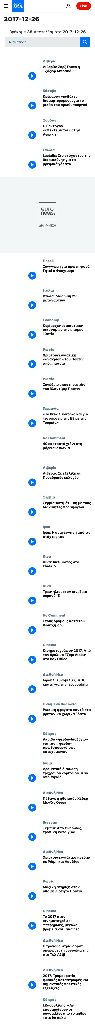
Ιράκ (46, 527)
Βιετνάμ (50, 822)
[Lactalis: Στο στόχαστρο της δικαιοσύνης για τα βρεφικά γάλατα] (67, 162)
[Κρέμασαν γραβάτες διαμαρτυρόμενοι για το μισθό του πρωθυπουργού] (67, 103)
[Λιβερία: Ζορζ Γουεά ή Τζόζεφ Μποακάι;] (67, 74)
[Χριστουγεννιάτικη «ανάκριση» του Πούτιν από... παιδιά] (67, 362)
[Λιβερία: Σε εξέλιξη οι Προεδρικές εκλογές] (67, 480)
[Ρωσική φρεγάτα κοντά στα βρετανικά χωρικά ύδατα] (67, 717)
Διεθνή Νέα (53, 674)
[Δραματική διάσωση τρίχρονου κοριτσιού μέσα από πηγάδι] (67, 776)
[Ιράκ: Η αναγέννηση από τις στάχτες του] (67, 539)
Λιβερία (49, 61)
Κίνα (47, 556)
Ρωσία (48, 349)
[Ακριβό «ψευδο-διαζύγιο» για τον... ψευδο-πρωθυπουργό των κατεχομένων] (67, 746)
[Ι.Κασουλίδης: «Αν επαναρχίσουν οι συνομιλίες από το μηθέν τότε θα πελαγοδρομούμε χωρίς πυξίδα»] (67, 1012)
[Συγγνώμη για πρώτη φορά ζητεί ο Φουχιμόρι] (67, 273)
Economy (51, 320)
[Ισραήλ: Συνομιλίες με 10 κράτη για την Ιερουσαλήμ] (67, 687)
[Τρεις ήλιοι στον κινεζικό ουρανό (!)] (67, 598)
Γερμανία (51, 408)
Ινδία (47, 763)
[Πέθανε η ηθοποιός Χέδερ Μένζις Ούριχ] (67, 805)
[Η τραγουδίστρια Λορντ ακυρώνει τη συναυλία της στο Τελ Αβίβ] (67, 953)
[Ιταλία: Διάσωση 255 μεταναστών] (67, 303)
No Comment (54, 438)
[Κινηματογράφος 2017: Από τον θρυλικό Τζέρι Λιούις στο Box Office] (67, 657)
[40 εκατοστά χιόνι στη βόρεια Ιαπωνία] (67, 451)
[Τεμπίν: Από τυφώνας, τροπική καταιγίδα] (67, 835)
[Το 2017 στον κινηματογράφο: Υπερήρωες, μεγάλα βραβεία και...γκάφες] (67, 923)
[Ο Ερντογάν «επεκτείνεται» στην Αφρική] (67, 133)
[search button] (85, 42)
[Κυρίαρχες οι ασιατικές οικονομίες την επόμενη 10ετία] (67, 332)
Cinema (49, 645)
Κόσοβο (49, 90)
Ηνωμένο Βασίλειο (60, 704)
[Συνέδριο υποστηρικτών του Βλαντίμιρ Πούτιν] (67, 391)
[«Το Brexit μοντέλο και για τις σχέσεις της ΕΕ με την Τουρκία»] (67, 421)
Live (83, 6)
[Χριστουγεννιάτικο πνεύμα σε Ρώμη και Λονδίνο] (67, 864)
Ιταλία (48, 290)
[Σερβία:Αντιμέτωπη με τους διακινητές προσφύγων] (67, 510)
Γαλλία (49, 150)
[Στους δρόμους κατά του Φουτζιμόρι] (67, 628)
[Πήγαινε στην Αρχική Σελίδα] (18, 6)
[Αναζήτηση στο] (47, 42)
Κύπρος (49, 733)
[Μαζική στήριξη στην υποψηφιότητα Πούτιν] (67, 894)
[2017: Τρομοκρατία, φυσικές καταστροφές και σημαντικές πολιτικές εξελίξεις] (67, 983)
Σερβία (49, 497)
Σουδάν (49, 120)
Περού (48, 261)
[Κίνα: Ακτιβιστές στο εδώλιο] (67, 569)
